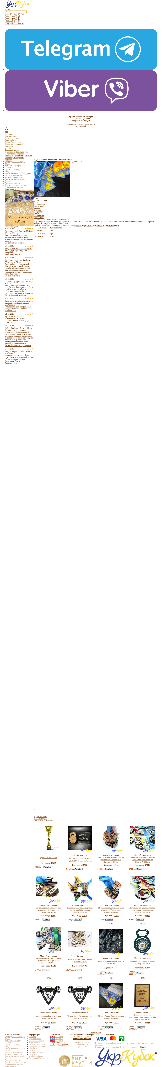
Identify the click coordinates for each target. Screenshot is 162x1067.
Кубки (7, 164)
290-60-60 (56, 1037)
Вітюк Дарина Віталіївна (15, 295)
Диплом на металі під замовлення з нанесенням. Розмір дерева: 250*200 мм (19, 303)
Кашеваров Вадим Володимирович (12, 362)
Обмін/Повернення (13, 142)
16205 (53, 863)
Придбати (47, 867)
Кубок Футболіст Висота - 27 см (18, 328)
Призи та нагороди (13, 169)
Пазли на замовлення (14, 175)
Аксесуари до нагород (14, 187)
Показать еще (95, 1033)
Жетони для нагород (13, 177)
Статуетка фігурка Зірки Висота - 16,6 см (19, 282)
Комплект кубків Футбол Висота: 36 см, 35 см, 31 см (19, 261)
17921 (147, 865)
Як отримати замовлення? (39, 217)
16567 (116, 968)
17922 (116, 865)
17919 (84, 915)
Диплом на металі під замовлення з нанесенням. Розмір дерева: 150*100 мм (142, 1017)
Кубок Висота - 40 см (48, 858)
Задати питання (40, 817)
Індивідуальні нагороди (15, 162)
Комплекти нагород (13, 165)
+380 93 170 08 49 (12, 20)
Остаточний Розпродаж (14, 154)
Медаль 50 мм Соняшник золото (18, 249)
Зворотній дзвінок (12, 22)
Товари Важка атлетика (43, 820)
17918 (116, 915)
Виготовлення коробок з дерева (18, 173)
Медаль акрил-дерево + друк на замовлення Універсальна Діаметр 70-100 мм (111, 859)
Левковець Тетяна (12, 254)
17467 (84, 966)
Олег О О (9, 322)
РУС (11, 9)
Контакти (9, 146)
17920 (53, 915)
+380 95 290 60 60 (12, 16)
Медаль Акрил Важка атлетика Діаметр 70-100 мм (142, 962)
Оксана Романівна (12, 276)
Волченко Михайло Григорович (18, 346)
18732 (84, 865)
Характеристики (40, 200)
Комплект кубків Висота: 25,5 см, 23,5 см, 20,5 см (19, 232)
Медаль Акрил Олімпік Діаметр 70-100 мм (18, 352)
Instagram (19, 156)
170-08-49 (56, 1041)
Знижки (8, 148)
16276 (53, 1022)
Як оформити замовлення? (39, 205)
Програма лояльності (14, 144)
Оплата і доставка (12, 138)
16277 (147, 968)
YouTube (28, 156)
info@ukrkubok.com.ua (14, 24)
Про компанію (11, 136)
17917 (147, 915)
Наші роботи (10, 140)
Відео (36, 202)
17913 (53, 966)
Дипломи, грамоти (12, 183)
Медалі (8, 171)
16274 (116, 1022)
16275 (84, 1022)
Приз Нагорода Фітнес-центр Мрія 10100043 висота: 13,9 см (80, 859)
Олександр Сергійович (14, 243)
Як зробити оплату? (38, 213)
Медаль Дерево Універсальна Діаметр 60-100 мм (80, 960)
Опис (36, 198)
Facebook (9, 156)
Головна (8, 134)
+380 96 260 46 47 (12, 18)
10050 (147, 1022)
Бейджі (8, 181)
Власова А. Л (10, 311)
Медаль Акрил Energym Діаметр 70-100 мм (111, 962)
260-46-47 (56, 1039)
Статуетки (9, 167)
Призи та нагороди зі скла (16, 185)
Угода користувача (12, 150)
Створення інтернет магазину (107, 1047)
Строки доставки (37, 209)
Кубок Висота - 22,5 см (14, 316)
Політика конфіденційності (16, 152)
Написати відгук (40, 819)
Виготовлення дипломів (15, 179)
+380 (14, 14)
